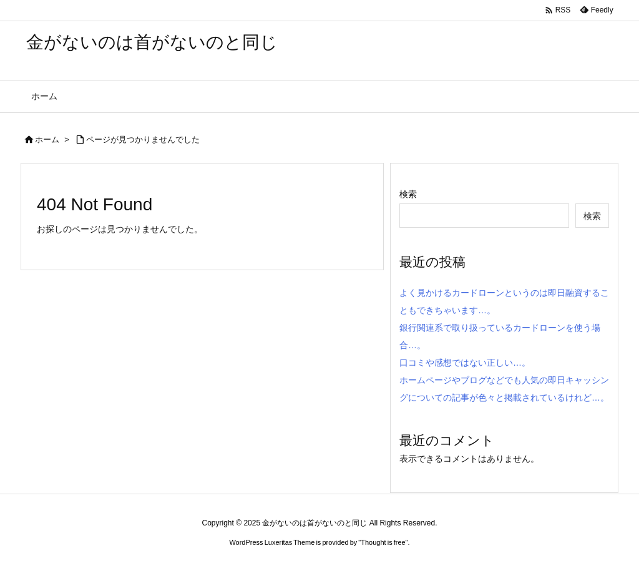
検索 (408, 194)
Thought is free (383, 542)
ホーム (47, 139)
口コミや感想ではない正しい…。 (464, 363)
